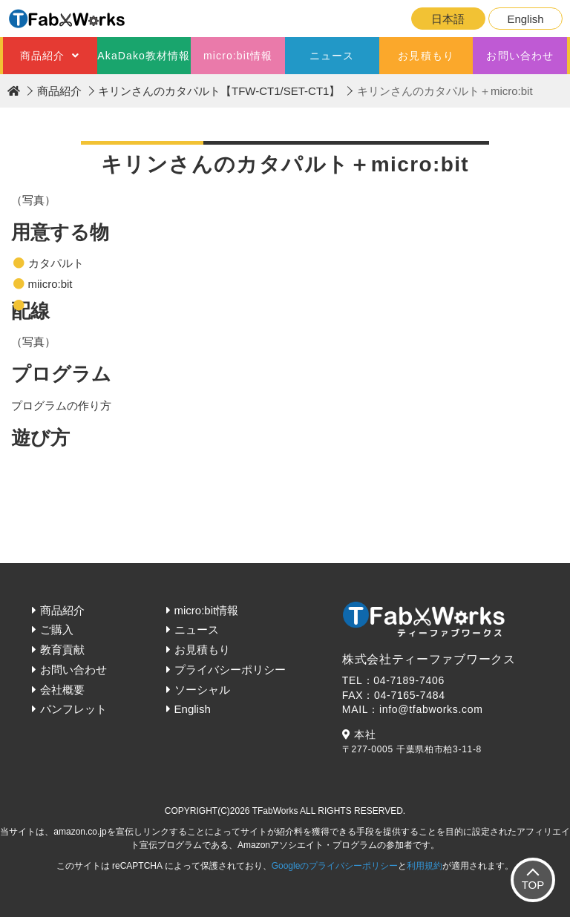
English (525, 19)
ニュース (331, 56)
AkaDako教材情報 (143, 56)
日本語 (448, 19)
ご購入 (56, 629)
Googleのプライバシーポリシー (335, 866)
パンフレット (73, 709)
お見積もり (426, 56)
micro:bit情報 (237, 56)
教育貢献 (62, 649)
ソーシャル (202, 689)
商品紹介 (42, 56)
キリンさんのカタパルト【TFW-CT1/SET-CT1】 (219, 91)
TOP (533, 884)
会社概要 (62, 689)
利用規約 (424, 866)
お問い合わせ (520, 56)
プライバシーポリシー (230, 669)
